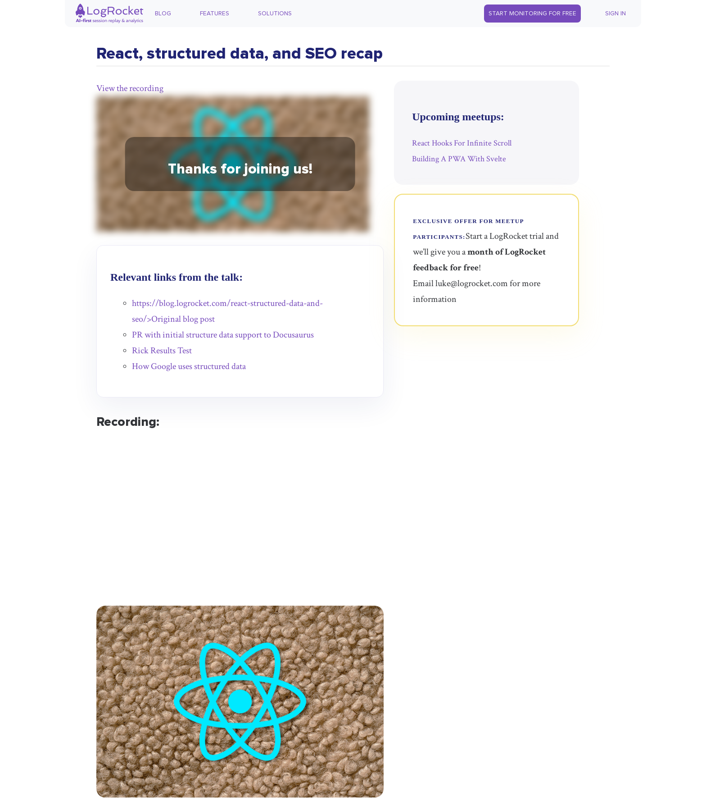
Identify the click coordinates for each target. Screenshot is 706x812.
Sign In (615, 13)
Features (214, 13)
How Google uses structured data (189, 366)
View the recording (129, 88)
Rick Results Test (162, 350)
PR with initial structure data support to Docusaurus (223, 335)
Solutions (275, 13)
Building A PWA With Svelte (459, 159)
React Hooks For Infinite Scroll (461, 143)
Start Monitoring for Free (532, 13)
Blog (163, 13)
